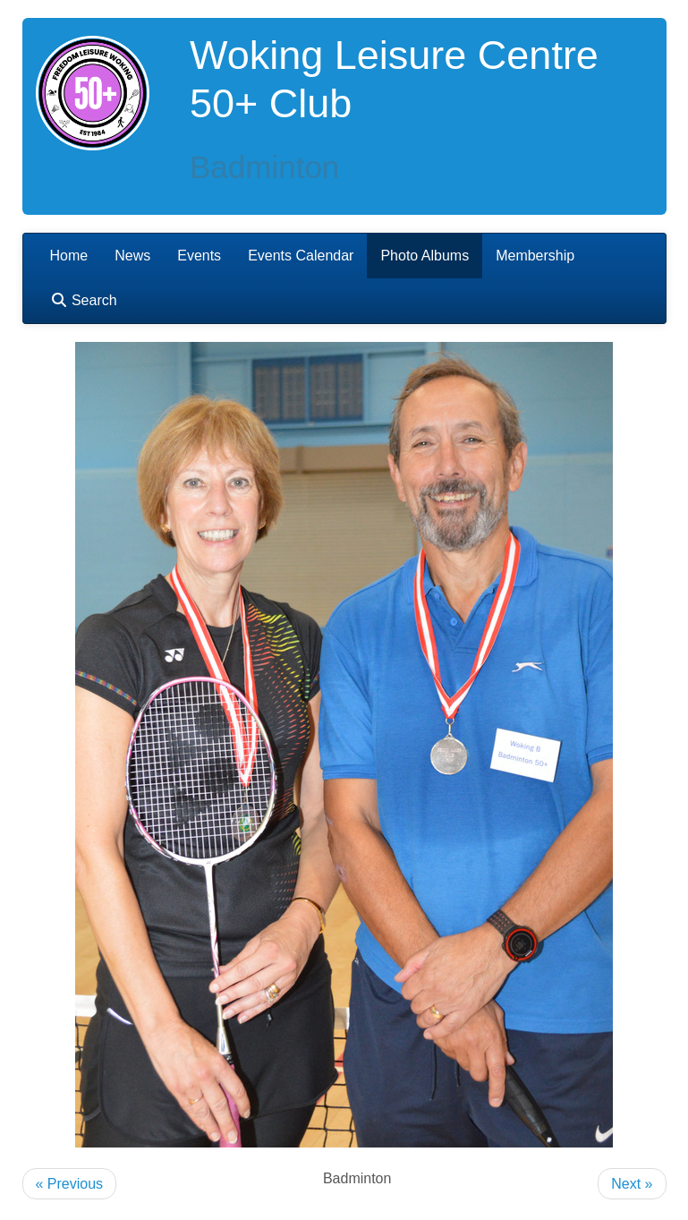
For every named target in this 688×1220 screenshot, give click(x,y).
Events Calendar (300, 255)
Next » (631, 1183)
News (132, 255)
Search (83, 300)
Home (69, 255)
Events (199, 255)
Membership (535, 255)
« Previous (70, 1183)
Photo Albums (424, 255)
